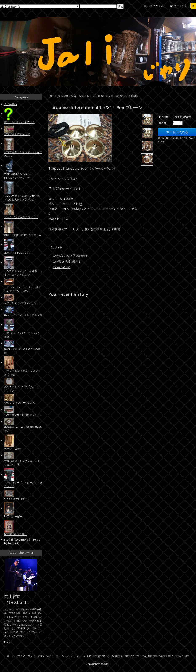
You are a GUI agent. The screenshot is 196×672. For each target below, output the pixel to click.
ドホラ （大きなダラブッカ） (21, 217)
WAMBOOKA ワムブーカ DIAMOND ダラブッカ (18, 175)
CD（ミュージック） (16, 498)
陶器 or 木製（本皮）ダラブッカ (22, 235)
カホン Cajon (12, 448)
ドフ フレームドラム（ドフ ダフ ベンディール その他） (22, 288)
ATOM (185, 656)
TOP (51, 96)
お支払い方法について (96, 656)
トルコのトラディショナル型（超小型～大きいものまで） (23, 272)
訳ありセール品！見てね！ (19, 122)
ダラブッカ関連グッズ (17, 134)
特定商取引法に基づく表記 (157, 656)
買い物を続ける (61, 267)
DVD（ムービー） (14, 516)
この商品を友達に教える (67, 261)
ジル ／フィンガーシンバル (73, 96)
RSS (178, 656)
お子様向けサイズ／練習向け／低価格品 (115, 96)
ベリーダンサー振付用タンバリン (23, 415)
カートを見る (185, 6)
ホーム (11, 656)
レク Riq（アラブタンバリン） (21, 303)
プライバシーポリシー (68, 656)
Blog (7, 641)
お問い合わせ (45, 656)
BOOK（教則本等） (15, 534)
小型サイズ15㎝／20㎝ (17, 253)
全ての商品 (10, 104)
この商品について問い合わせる (70, 255)
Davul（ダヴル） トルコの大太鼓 (23, 315)
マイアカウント (156, 6)
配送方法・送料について (126, 656)
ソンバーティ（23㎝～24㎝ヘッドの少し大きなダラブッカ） (22, 197)
